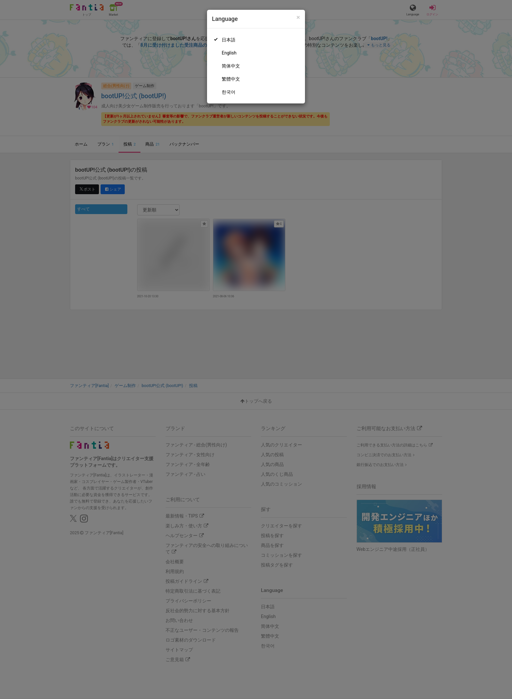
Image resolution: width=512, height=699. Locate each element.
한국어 (228, 92)
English (229, 52)
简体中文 (231, 66)
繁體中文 (231, 79)
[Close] (298, 17)
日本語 (228, 39)
